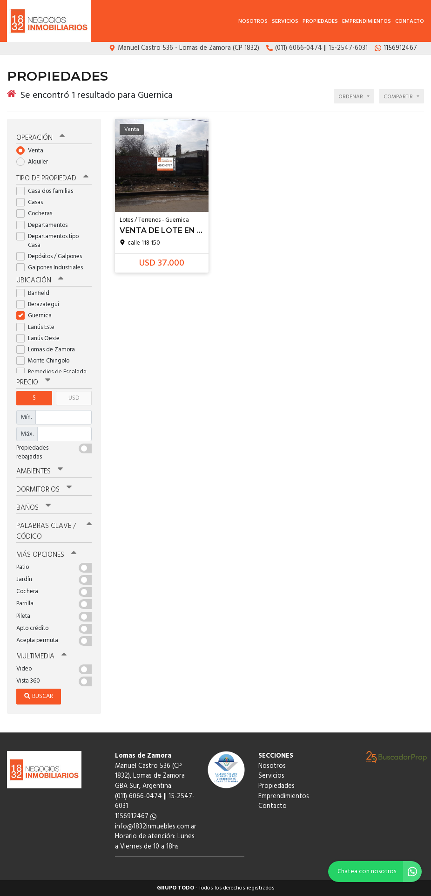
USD (73, 398)
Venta (32, 150)
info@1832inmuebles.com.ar (155, 826)
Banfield (35, 293)
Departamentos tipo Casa (47, 241)
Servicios (285, 21)
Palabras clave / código (54, 531)
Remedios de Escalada (54, 372)
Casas (32, 202)
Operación (40, 138)
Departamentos (45, 225)
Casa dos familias (47, 191)
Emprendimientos (366, 21)
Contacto (409, 21)
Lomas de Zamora (48, 349)
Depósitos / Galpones (52, 256)
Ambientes (39, 471)
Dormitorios (44, 489)
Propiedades (320, 21)
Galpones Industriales (52, 267)
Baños (33, 507)
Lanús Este (38, 327)
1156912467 (135, 816)
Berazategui (40, 304)
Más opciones (46, 555)
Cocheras (37, 213)
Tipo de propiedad (52, 178)
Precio (33, 382)
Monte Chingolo (45, 360)
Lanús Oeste (41, 338)
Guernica (37, 315)
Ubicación (39, 280)
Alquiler (35, 161)
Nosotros (253, 21)
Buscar (38, 696)
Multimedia (41, 656)
